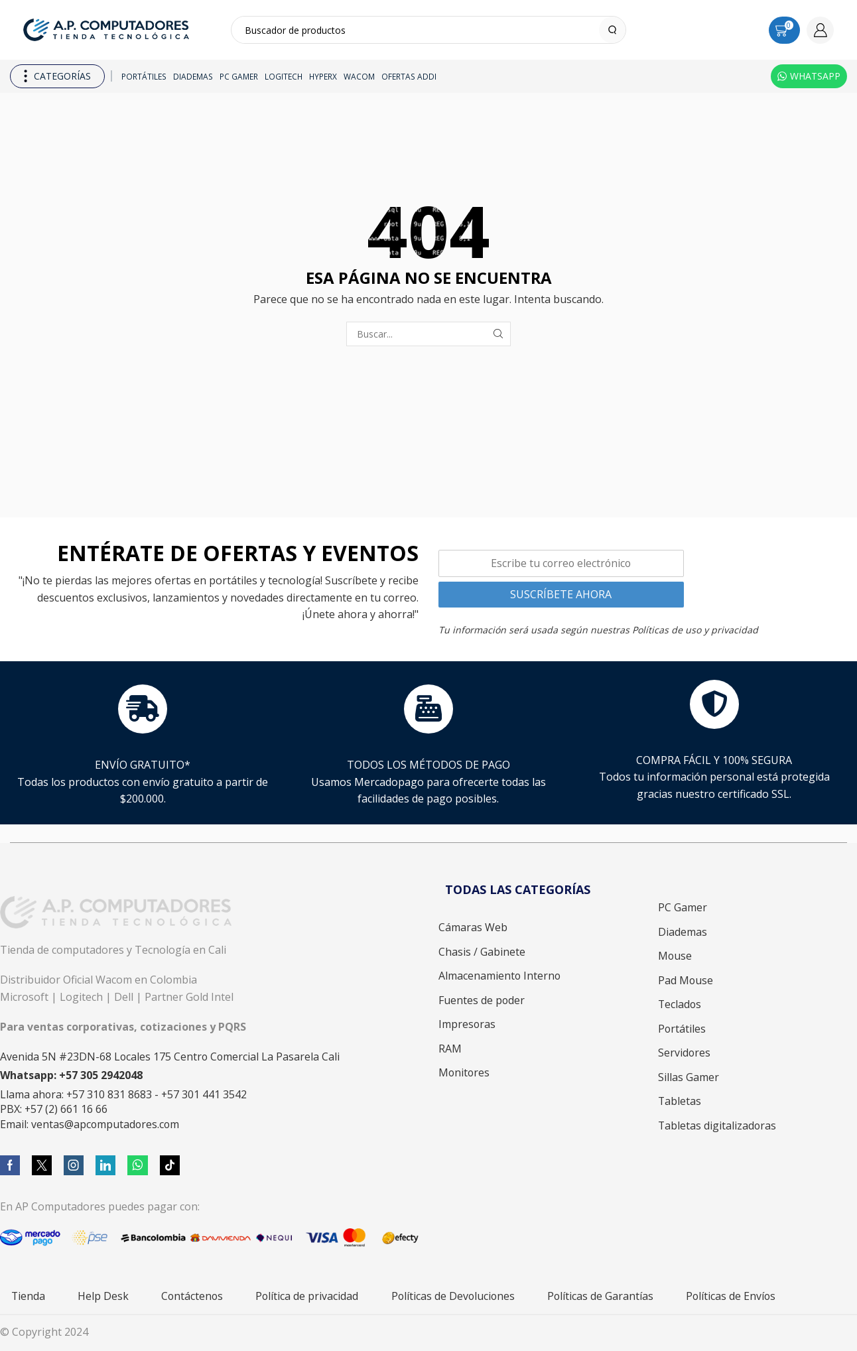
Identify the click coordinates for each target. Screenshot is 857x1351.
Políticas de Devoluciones (453, 1296)
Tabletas (679, 1101)
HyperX (323, 76)
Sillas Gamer (688, 1077)
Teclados (679, 1004)
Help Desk (103, 1296)
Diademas (193, 76)
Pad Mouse (685, 980)
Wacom (359, 76)
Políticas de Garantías (600, 1296)
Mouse (675, 955)
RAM (450, 1048)
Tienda (28, 1296)
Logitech (283, 76)
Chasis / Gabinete (481, 951)
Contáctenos (192, 1296)
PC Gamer (239, 76)
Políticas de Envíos (730, 1296)
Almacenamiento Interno (499, 975)
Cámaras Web (472, 927)
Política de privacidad (306, 1296)
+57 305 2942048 (101, 1075)
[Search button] (612, 30)
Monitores (464, 1072)
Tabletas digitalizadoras (717, 1125)
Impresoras (466, 1024)
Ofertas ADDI (408, 76)
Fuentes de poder (481, 1000)
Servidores (684, 1052)
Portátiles (143, 76)
